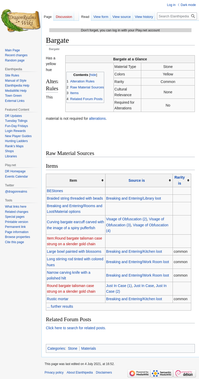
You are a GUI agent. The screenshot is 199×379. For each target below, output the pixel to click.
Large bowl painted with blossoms (74, 251)
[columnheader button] (139, 180)
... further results (60, 306)
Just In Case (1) (119, 286)
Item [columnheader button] (73, 180)
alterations (97, 118)
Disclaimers (104, 372)
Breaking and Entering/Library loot (133, 198)
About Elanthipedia (80, 372)
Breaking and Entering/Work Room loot (137, 262)
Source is (137, 180)
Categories (56, 348)
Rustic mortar (57, 299)
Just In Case (144, 286)
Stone (72, 348)
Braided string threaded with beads (75, 198)
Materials (88, 348)
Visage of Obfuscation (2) (126, 219)
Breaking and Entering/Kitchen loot (134, 251)
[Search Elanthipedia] (177, 16)
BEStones (55, 191)
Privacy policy (54, 372)
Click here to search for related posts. (76, 328)
